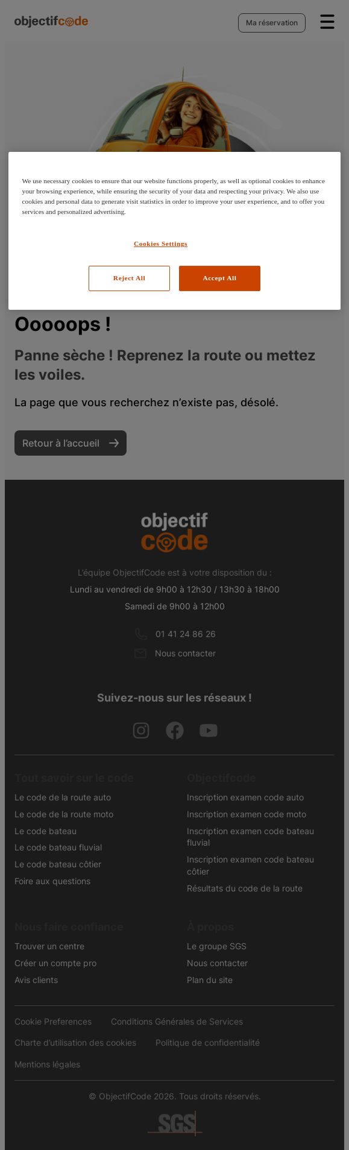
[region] (174, 231)
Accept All (219, 277)
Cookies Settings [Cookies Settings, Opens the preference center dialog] (160, 243)
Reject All (129, 277)
